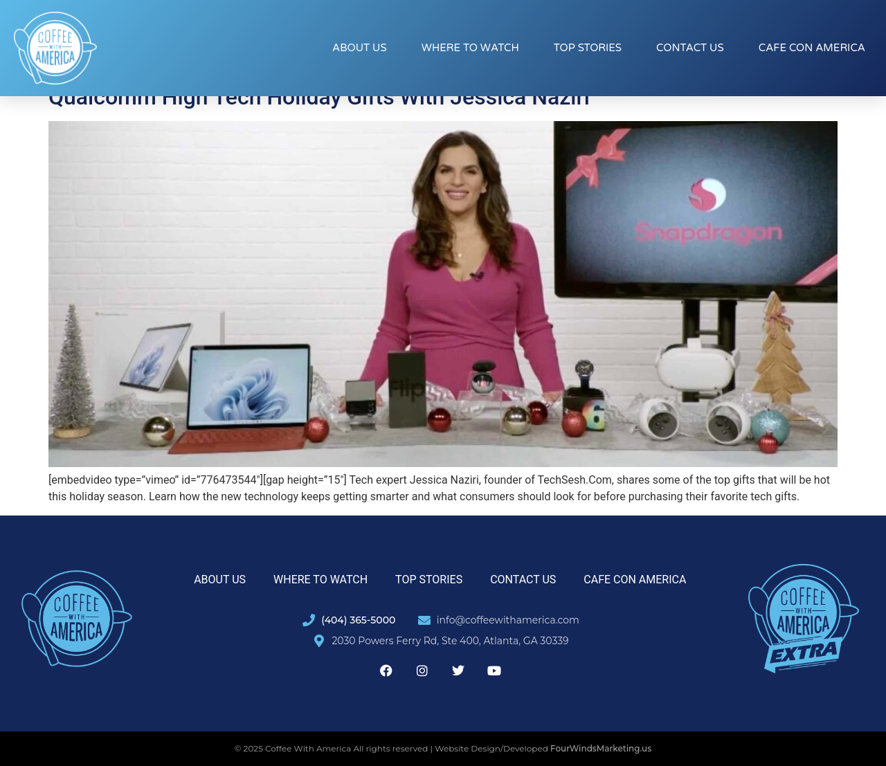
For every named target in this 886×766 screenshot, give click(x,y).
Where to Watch (470, 48)
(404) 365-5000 (358, 620)
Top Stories (588, 48)
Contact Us (690, 48)
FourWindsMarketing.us (600, 748)
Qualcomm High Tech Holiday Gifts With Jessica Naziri (319, 97)
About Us (359, 48)
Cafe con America (812, 48)
